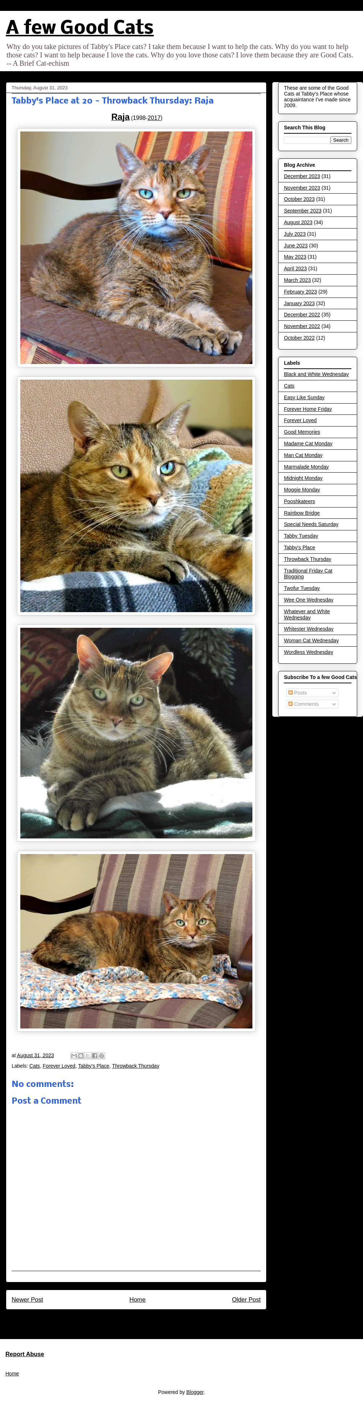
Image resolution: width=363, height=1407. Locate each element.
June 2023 (296, 245)
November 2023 (302, 188)
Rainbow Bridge (302, 513)
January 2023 (299, 303)
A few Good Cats (80, 29)
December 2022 (302, 315)
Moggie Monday (302, 490)
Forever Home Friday (308, 409)
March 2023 (297, 280)
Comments (303, 704)
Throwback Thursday (135, 1066)
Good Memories (302, 432)
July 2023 (295, 234)
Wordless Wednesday (308, 652)
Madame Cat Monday (308, 443)
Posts (297, 693)
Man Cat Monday (303, 455)
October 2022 (299, 338)
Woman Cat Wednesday (311, 640)
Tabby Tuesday (301, 536)
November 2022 (302, 326)
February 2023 (300, 292)
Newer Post (27, 1299)
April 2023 (295, 268)
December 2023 (302, 176)
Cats (34, 1066)
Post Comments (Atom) (151, 1319)
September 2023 (303, 211)
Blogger (194, 1392)
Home (137, 1299)
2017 (154, 118)
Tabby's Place (93, 1066)
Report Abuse (24, 1354)
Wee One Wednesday (308, 600)
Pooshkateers (299, 501)
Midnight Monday (303, 478)
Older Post (246, 1299)
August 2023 (298, 222)
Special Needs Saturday (311, 524)
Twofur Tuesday (302, 588)
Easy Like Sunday (304, 397)
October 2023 (299, 199)
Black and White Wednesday (316, 374)
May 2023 (295, 257)
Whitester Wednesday (309, 629)
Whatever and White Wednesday (307, 614)
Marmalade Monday (306, 467)
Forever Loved (59, 1066)
